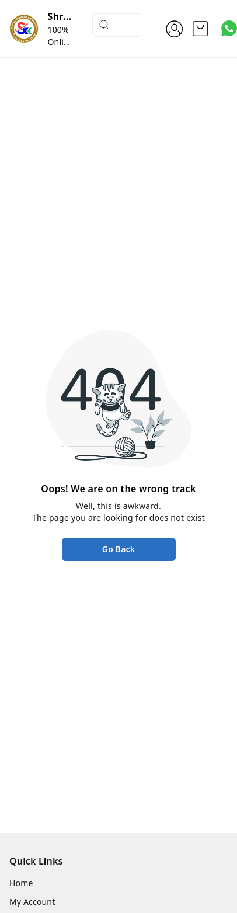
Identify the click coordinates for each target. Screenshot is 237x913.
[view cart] (200, 28)
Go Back (118, 549)
